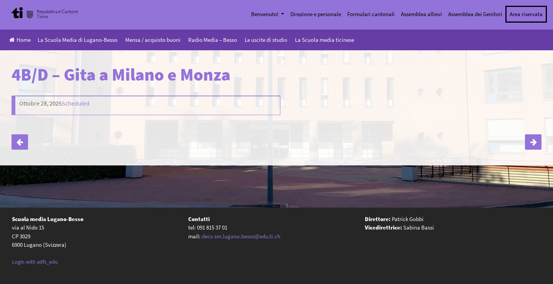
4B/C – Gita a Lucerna (20, 142)
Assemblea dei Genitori (475, 14)
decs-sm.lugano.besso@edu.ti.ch (241, 236)
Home (20, 39)
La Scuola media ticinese (324, 39)
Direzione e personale (315, 14)
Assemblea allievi (421, 14)
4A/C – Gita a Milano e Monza (533, 142)
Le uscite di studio (266, 39)
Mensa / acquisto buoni (152, 39)
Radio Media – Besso (212, 39)
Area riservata (526, 14)
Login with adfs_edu (35, 261)
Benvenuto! (265, 14)
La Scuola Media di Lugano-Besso (78, 39)
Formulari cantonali (371, 14)
